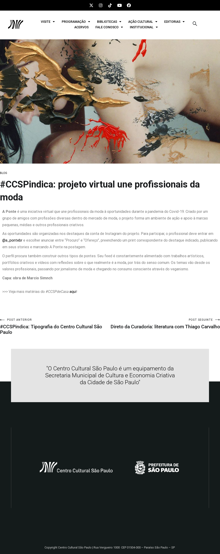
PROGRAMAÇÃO (76, 21)
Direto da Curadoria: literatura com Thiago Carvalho (165, 323)
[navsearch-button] (195, 24)
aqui (73, 291)
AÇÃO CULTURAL (142, 21)
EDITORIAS (174, 21)
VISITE (48, 21)
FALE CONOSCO (109, 27)
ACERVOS (81, 27)
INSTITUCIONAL (144, 27)
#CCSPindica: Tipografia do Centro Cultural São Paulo (55, 326)
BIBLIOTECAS (109, 21)
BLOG (3, 173)
